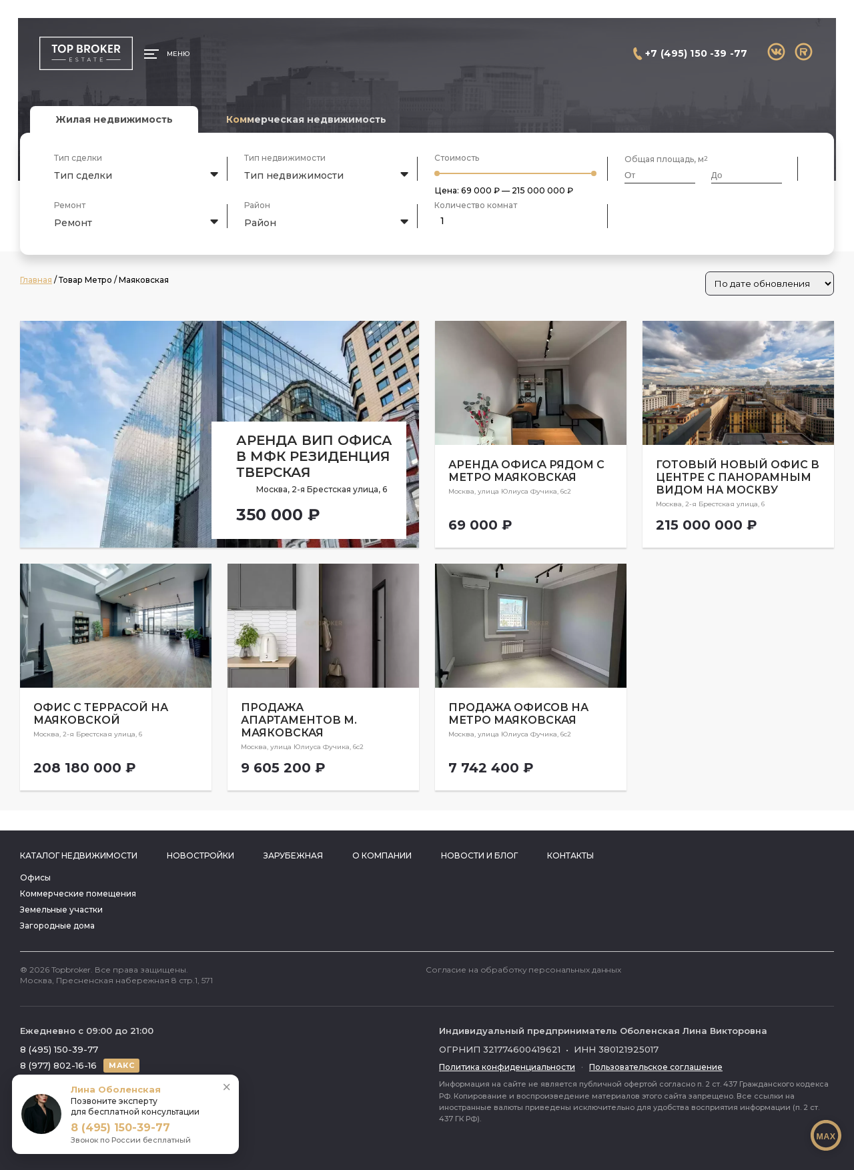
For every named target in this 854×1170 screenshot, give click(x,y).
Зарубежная (293, 855)
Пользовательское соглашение (656, 1067)
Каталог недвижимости (78, 855)
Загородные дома (57, 926)
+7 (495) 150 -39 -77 (696, 53)
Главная (36, 280)
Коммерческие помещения (78, 894)
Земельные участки (61, 910)
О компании (382, 855)
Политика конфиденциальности (507, 1067)
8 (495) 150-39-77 (59, 1049)
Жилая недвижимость (114, 119)
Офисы (35, 877)
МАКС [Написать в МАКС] (121, 1065)
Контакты (570, 855)
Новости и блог (479, 855)
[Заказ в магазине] (769, 283)
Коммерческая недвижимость (306, 119)
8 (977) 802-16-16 (58, 1065)
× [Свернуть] (226, 1087)
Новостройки (200, 855)
